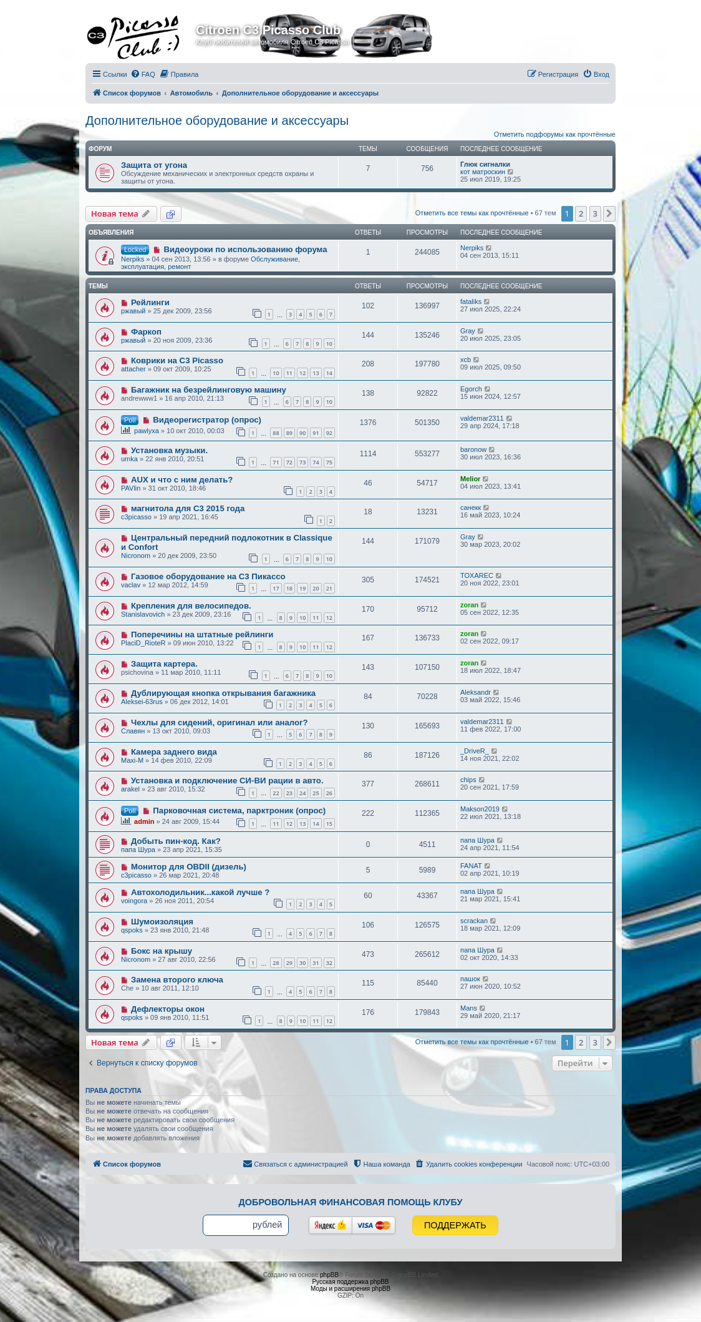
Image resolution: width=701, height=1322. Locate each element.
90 (302, 433)
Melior (470, 478)
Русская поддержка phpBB (350, 1281)
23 (289, 793)
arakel (130, 789)
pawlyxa (146, 430)
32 (329, 963)
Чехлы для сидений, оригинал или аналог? (219, 722)
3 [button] (595, 213)
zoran (469, 605)
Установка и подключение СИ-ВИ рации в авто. (227, 780)
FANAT (471, 865)
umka (129, 459)
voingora (134, 900)
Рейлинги (150, 302)
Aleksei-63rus (142, 701)
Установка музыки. (169, 450)
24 (302, 793)
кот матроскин (482, 171)
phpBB (329, 1274)
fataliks (470, 301)
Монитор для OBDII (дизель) (188, 866)
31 (315, 963)
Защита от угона (154, 165)
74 (315, 462)
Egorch (471, 389)
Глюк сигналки (485, 164)
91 (315, 433)
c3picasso (136, 517)
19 (302, 588)
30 (302, 963)
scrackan (474, 920)
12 (302, 373)
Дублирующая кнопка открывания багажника (223, 693)
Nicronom (135, 555)
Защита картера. (164, 663)
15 (329, 824)
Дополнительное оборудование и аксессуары (217, 120)
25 (315, 793)
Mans (468, 1008)
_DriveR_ (474, 751)
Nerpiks (132, 259)
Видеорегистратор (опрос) (207, 419)
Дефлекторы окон (168, 1009)
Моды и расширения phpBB (350, 1288)
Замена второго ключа (177, 979)
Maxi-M (132, 760)
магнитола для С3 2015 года (187, 508)
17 (276, 588)
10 (329, 344)
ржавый (133, 311)
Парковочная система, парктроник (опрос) (239, 810)
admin (144, 821)
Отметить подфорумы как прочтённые (555, 134)
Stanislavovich (143, 614)
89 (289, 433)
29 (289, 963)
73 (302, 462)
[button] (609, 213)
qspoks (132, 930)
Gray (467, 331)
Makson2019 (480, 809)
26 (329, 793)
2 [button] (581, 213)
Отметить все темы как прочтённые (472, 213)
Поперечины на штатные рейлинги (202, 634)
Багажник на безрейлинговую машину (208, 389)
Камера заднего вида (174, 751)
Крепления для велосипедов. (191, 605)
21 (329, 588)
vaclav (130, 585)
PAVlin (130, 488)
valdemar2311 (482, 418)
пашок (470, 978)
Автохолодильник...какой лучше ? (200, 892)
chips (468, 779)
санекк (470, 507)
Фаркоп (146, 331)
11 (289, 373)
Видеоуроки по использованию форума (245, 249)
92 (329, 433)
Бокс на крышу (161, 951)
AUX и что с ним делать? (182, 479)
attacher (133, 369)
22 (276, 793)
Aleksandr (475, 692)
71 (276, 462)
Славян (133, 731)
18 (289, 588)
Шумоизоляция (162, 921)
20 (315, 588)
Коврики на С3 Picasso (177, 360)
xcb (465, 359)
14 (329, 373)
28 (276, 963)
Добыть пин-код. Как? (176, 841)
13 (315, 373)
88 (276, 433)
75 (329, 462)
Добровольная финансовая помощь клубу (351, 1202)
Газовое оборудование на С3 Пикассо (208, 576)
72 (289, 462)
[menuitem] (142, 74)
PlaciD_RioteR (143, 643)
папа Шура (138, 849)
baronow (473, 449)
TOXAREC (476, 575)
